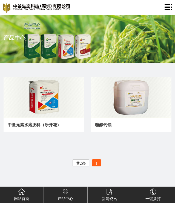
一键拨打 (153, 194)
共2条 (81, 163)
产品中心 (65, 194)
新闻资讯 (109, 194)
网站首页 (21, 194)
